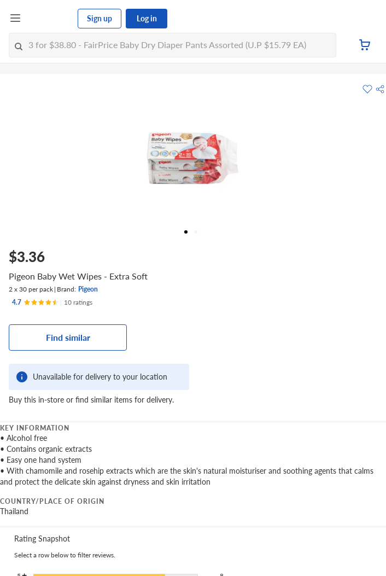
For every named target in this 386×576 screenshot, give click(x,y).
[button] (380, 89)
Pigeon (88, 289)
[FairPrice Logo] (49, 18)
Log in (147, 18)
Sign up (99, 18)
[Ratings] (52, 302)
